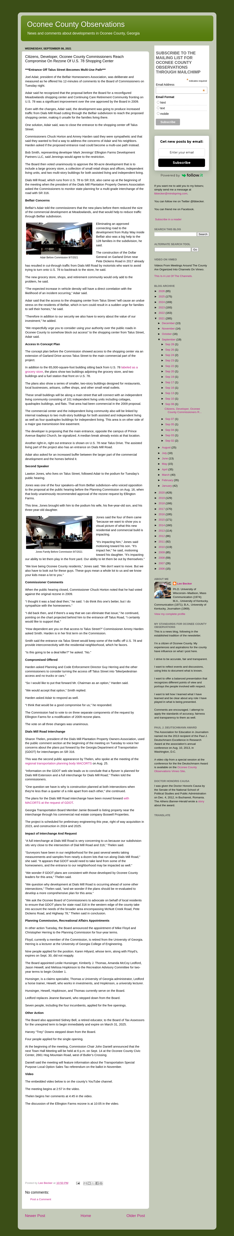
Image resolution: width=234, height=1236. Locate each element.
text (162, 108)
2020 (162, 492)
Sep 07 (170, 418)
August (167, 447)
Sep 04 (170, 429)
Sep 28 (170, 344)
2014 (162, 525)
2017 (162, 508)
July (165, 453)
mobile (164, 113)
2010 (162, 547)
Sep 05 (170, 424)
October (167, 333)
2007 (162, 563)
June (165, 458)
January (167, 485)
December (169, 323)
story (201, 801)
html (163, 102)
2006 (162, 568)
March (166, 474)
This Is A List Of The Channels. (173, 276)
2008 (162, 557)
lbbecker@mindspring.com (170, 193)
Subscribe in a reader (168, 219)
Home (86, 1215)
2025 (162, 296)
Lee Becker (184, 583)
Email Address (180, 84)
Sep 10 (170, 398)
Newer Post (35, 1215)
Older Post (135, 1215)
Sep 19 (170, 376)
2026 (162, 291)
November (169, 328)
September (169, 339)
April (165, 469)
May (165, 463)
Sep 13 (170, 393)
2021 (162, 318)
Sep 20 (170, 371)
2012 (162, 536)
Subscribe (182, 163)
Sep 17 (170, 382)
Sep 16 (170, 387)
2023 (162, 307)
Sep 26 (170, 349)
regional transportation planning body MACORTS (58, 763)
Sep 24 (170, 355)
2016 (162, 514)
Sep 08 (170, 404)
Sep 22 (170, 366)
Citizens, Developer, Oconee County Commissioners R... (183, 410)
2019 (162, 497)
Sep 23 (170, 360)
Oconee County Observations (76, 24)
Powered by (182, 175)
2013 (162, 530)
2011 (162, 541)
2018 (162, 503)
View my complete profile (169, 614)
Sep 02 (170, 440)
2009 (162, 552)
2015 (162, 519)
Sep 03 (170, 435)
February (168, 480)
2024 (162, 302)
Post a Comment (40, 1199)
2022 (162, 312)
